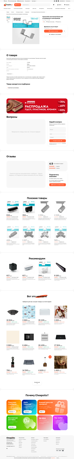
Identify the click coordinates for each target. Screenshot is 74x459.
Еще (69, 8)
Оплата (20, 440)
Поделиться (59, 21)
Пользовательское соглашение (52, 456)
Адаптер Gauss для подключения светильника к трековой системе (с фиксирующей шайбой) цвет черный (12, 219)
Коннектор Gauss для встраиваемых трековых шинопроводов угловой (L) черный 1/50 (60, 244)
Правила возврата (43, 456)
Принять (57, 457)
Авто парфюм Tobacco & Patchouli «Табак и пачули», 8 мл (12, 374)
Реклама (45, 440)
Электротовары (49, 8)
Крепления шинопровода (13, 87)
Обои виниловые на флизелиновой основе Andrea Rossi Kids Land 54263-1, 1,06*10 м (13, 349)
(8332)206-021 (9, 442)
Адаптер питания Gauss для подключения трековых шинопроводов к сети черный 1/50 (12, 244)
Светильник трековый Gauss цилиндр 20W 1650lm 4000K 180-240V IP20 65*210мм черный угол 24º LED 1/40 (44, 219)
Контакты (57, 440)
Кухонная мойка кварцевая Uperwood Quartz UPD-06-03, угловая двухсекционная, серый (12, 324)
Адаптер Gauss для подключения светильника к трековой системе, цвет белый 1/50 (28, 279)
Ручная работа (33, 451)
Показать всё (9, 73)
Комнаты (32, 450)
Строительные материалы (18, 8)
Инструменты (41, 8)
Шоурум (20, 447)
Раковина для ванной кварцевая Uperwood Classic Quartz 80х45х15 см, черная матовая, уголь (60, 349)
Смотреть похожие (54, 31)
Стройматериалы (34, 440)
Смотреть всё (37, 382)
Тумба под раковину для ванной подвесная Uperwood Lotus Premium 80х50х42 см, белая (44, 324)
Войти (60, 4)
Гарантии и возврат (22, 439)
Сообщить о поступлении (56, 34)
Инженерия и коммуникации (60, 8)
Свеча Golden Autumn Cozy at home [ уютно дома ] (60, 374)
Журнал (20, 445)
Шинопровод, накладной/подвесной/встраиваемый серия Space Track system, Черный (60, 279)
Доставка (20, 442)
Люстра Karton (40, 373)
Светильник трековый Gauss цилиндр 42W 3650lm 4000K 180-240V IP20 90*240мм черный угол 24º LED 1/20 (60, 219)
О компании (58, 439)
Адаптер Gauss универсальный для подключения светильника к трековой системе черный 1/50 (28, 219)
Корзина (67, 4)
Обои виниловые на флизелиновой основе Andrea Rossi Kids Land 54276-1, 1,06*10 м (28, 324)
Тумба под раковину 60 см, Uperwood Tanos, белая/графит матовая (44, 348)
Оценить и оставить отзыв (58, 184)
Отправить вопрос (57, 140)
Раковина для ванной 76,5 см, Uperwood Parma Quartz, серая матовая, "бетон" (29, 374)
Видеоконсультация (51, 21)
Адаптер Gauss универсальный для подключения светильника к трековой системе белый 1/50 (44, 279)
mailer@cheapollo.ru (10, 446)
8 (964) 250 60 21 (9, 443)
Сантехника (27, 8)
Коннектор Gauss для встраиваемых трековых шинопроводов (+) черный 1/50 (28, 244)
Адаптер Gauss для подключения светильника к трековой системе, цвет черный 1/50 (12, 279)
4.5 (44, 21)
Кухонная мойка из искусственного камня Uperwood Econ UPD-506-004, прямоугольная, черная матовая (28, 349)
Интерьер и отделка (7, 8)
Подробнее (53, 457)
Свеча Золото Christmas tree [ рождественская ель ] (59, 323)
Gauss (28, 64)
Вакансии (57, 442)
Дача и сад (34, 8)
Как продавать (46, 439)
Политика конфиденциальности (62, 456)
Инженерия (33, 448)
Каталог (18, 4)
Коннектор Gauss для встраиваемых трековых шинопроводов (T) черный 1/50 (44, 244)
